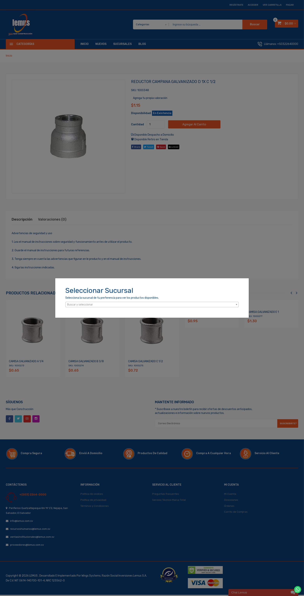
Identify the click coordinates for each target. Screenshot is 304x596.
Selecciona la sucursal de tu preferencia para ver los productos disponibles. (112, 297)
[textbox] (152, 304)
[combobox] (152, 304)
